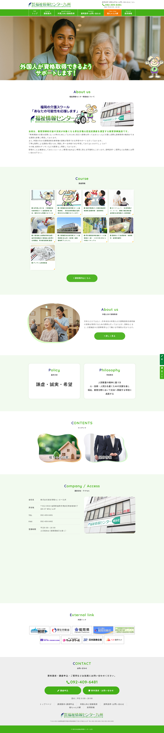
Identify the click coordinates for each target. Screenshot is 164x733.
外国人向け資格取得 (66, 12)
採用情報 (128, 12)
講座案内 (47, 12)
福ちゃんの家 (113, 12)
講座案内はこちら (83, 279)
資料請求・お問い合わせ (91, 12)
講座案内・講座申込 (65, 704)
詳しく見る (110, 339)
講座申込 (62, 690)
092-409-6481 (113, 5)
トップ (35, 12)
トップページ (45, 704)
